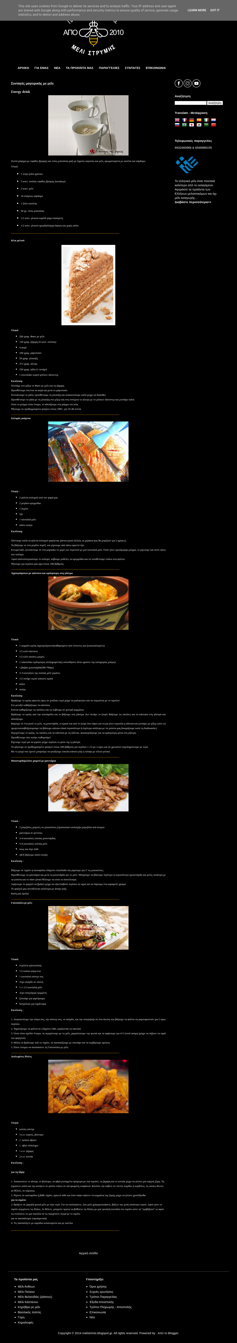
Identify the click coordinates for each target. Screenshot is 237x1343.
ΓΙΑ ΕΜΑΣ (42, 68)
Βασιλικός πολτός (29, 1312)
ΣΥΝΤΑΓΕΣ (132, 68)
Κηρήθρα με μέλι (29, 1307)
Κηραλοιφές (26, 1322)
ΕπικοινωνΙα (156, 68)
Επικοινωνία (98, 1312)
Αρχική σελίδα (88, 1253)
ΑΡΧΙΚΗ (23, 68)
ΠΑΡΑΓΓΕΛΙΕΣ (109, 68)
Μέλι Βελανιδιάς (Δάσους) (35, 1296)
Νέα (92, 1317)
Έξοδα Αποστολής (102, 1302)
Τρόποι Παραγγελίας (103, 1296)
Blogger (173, 1333)
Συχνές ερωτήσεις (101, 1291)
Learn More (197, 10)
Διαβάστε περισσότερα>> (193, 202)
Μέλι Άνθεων (26, 1286)
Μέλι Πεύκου (26, 1291)
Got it (215, 10)
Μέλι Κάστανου (28, 1302)
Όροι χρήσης (98, 1286)
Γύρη (21, 1317)
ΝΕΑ (57, 68)
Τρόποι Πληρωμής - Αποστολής (111, 1307)
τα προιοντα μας (80, 68)
